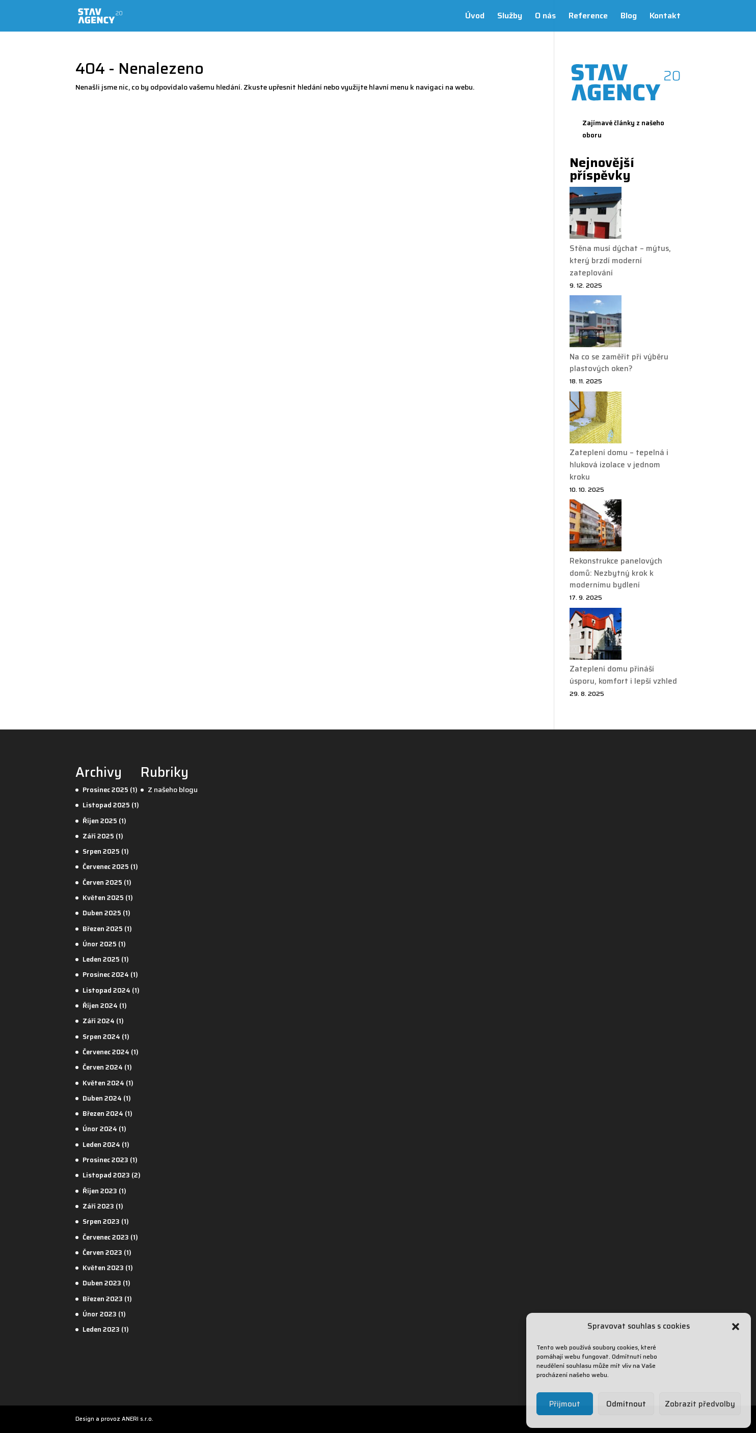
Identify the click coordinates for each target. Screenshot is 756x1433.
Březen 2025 (103, 928)
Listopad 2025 (106, 805)
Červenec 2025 (106, 866)
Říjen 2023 (100, 1191)
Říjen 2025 (100, 821)
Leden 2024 (101, 1144)
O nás (545, 17)
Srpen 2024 (101, 1036)
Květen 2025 (103, 897)
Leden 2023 (101, 1329)
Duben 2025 (102, 913)
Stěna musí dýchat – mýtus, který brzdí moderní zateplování (620, 260)
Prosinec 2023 (105, 1160)
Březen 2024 (103, 1113)
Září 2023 (98, 1206)
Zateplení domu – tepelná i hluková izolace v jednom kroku (619, 464)
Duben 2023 (102, 1283)
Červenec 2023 (106, 1237)
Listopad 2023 (106, 1175)
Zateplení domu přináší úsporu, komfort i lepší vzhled (623, 675)
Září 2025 (98, 836)
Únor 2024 (100, 1128)
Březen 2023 (103, 1299)
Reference (588, 17)
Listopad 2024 (106, 990)
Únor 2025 (100, 944)
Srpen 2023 (101, 1221)
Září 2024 (99, 1021)
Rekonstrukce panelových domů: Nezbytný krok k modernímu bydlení (616, 573)
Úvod (474, 17)
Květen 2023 (103, 1267)
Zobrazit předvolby (700, 1404)
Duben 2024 (102, 1098)
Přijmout (564, 1404)
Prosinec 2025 (105, 789)
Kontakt (665, 17)
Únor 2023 (100, 1314)
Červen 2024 (103, 1067)
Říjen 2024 (100, 1005)
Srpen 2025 (101, 851)
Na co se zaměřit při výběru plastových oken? (619, 363)
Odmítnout (626, 1404)
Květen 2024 (103, 1083)
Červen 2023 (102, 1252)
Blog (628, 17)
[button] (736, 1327)
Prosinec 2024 (106, 974)
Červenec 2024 (106, 1052)
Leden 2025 (101, 959)
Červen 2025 (102, 882)
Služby (509, 17)
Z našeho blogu (173, 789)
